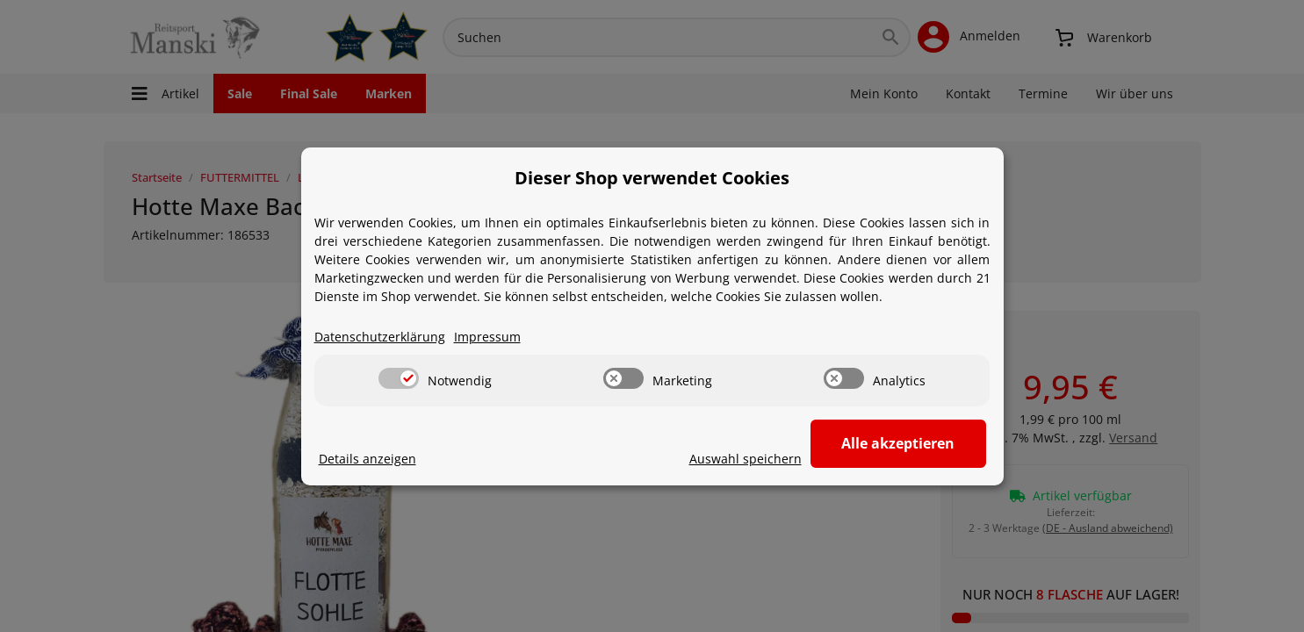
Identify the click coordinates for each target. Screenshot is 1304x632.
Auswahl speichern (745, 458)
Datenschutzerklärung (379, 336)
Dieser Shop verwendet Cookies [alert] (652, 178)
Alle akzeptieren (898, 443)
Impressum (487, 336)
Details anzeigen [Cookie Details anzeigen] (367, 458)
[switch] (398, 378)
